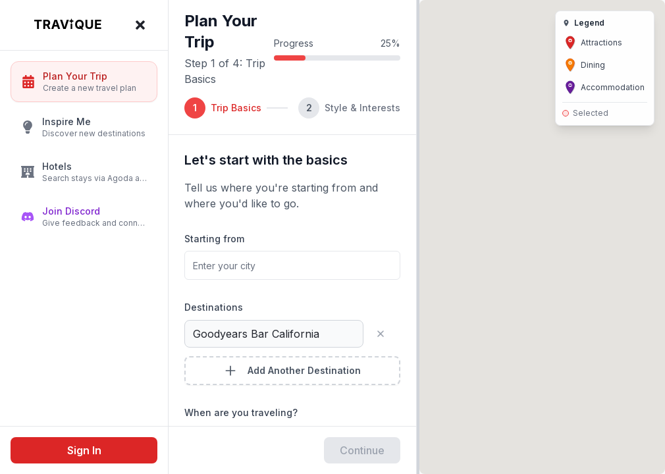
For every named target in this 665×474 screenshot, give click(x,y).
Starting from (214, 238)
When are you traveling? (241, 412)
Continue (362, 450)
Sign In (84, 450)
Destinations (213, 307)
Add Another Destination (292, 370)
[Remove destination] (385, 333)
